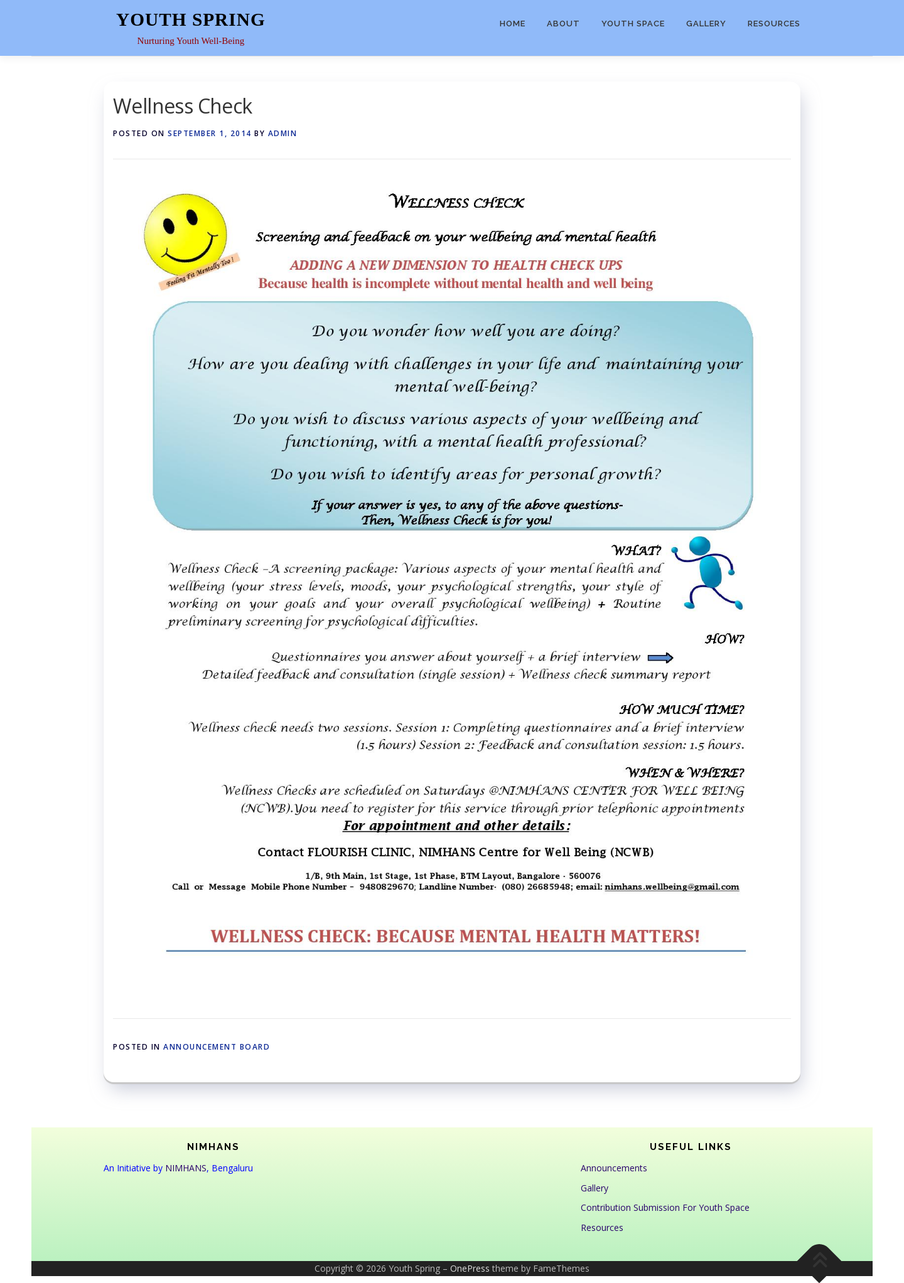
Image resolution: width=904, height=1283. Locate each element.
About (563, 23)
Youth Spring (191, 19)
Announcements (614, 1168)
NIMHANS (186, 1168)
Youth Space (633, 23)
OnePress (470, 1268)
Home (512, 23)
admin (283, 133)
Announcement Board (216, 1046)
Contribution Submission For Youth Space (665, 1207)
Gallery (706, 23)
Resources (774, 23)
